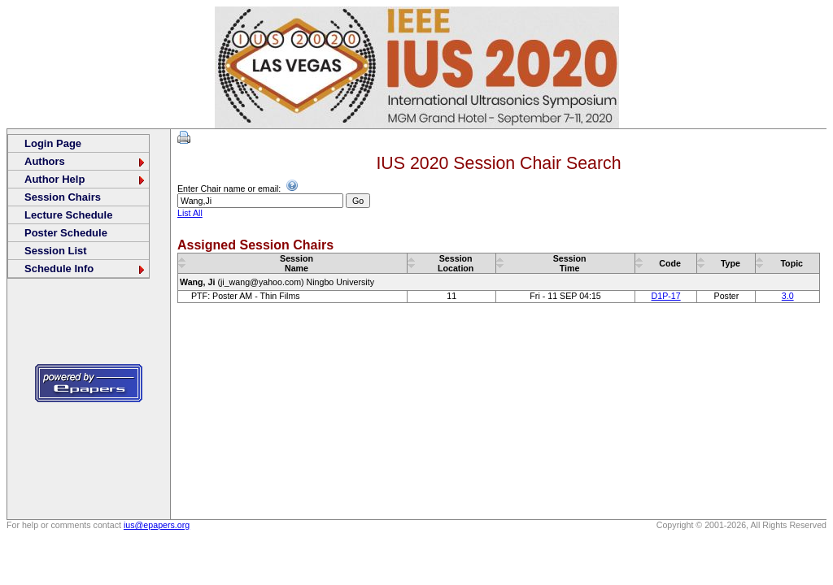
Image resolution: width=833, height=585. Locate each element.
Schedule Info (85, 268)
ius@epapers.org (157, 525)
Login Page (52, 143)
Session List (55, 251)
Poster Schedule (65, 233)
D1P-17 (666, 296)
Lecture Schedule (68, 215)
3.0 (788, 296)
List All (190, 213)
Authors (85, 161)
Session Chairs (62, 197)
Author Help (85, 179)
